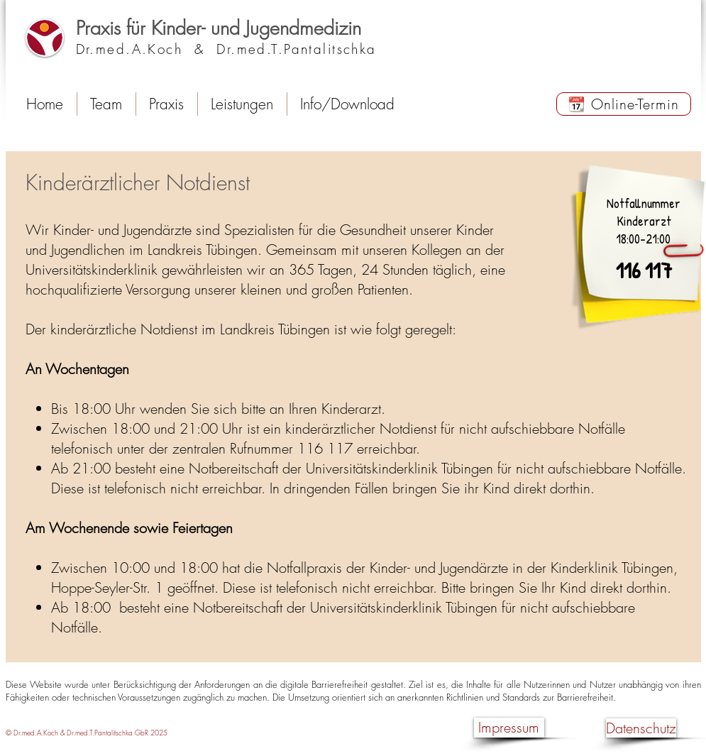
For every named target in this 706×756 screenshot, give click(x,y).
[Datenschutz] (641, 728)
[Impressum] (509, 728)
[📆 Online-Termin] (623, 104)
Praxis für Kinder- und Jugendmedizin (218, 28)
